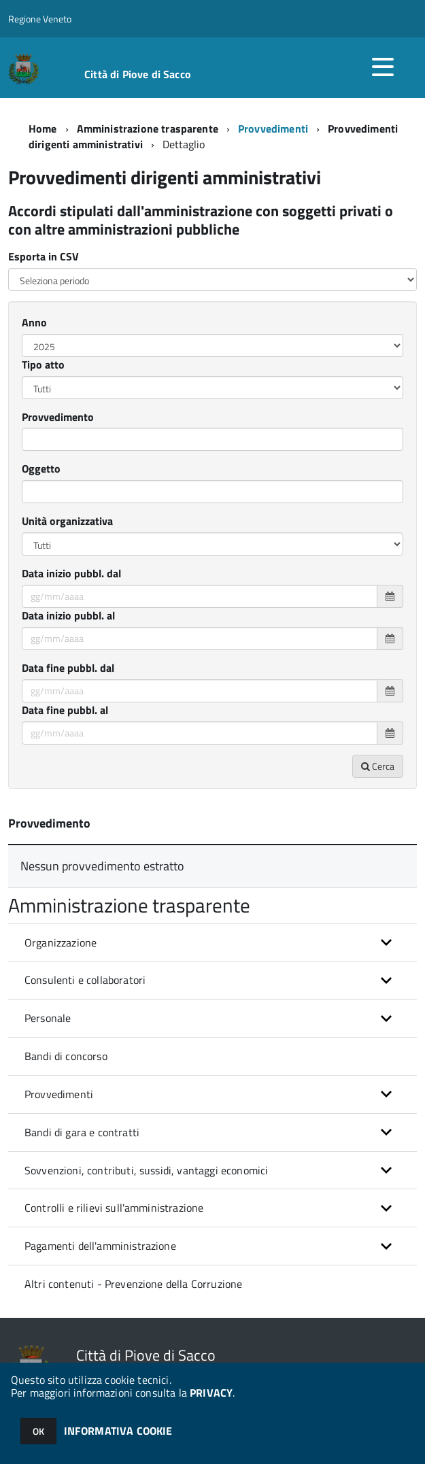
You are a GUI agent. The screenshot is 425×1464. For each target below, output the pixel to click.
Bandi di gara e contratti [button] (81, 1132)
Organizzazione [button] (60, 942)
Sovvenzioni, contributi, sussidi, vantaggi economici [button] (146, 1170)
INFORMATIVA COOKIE (118, 1431)
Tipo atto (43, 365)
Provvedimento (58, 417)
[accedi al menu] (383, 67)
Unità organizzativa (67, 521)
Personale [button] (47, 1018)
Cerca (377, 766)
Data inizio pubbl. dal (71, 573)
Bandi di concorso (65, 1056)
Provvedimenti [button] (58, 1094)
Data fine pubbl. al (65, 710)
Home (43, 128)
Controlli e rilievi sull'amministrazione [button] (113, 1207)
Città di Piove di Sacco (137, 74)
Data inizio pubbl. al (68, 616)
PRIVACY (211, 1392)
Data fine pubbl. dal (68, 668)
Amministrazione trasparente (147, 128)
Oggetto (41, 469)
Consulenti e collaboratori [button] (85, 980)
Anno (34, 322)
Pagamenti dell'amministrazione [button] (100, 1246)
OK (38, 1431)
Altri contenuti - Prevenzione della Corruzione (133, 1284)
